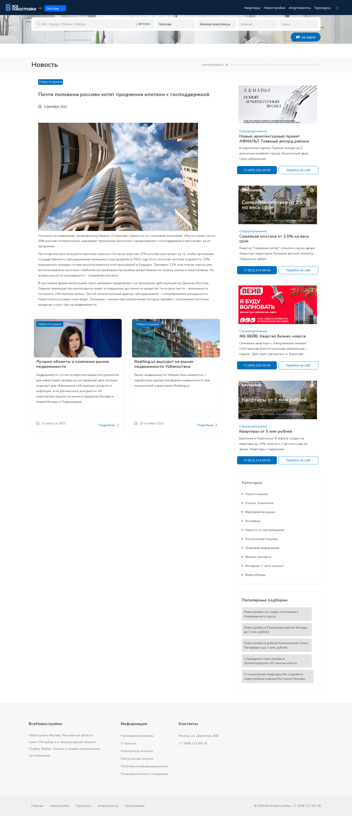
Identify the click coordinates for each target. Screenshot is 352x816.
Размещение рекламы (137, 736)
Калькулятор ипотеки (137, 751)
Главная (37, 806)
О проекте (128, 743)
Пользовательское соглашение (144, 774)
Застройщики (135, 806)
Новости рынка (50, 82)
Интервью (251, 521)
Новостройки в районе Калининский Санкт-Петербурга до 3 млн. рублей (276, 645)
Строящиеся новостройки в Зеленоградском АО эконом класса (270, 661)
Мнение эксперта (256, 557)
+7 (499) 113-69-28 (193, 743)
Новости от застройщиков (263, 530)
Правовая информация (260, 548)
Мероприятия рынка (258, 512)
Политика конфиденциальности (144, 766)
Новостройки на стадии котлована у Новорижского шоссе (271, 614)
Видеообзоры (253, 575)
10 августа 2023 (51, 423)
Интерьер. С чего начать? (263, 566)
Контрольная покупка (259, 539)
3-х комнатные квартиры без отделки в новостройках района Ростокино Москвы (274, 676)
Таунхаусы (83, 806)
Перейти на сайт (298, 170)
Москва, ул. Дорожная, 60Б (199, 736)
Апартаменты (108, 806)
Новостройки (59, 806)
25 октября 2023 (149, 423)
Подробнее (109, 425)
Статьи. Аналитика (257, 503)
